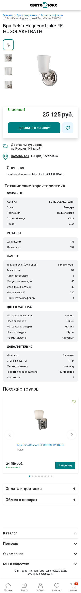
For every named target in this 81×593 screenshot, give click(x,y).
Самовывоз (20, 156)
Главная (8, 15)
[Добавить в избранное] (67, 127)
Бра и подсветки (27, 15)
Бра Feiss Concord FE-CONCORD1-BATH (40, 445)
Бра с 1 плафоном (52, 15)
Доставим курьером (26, 145)
